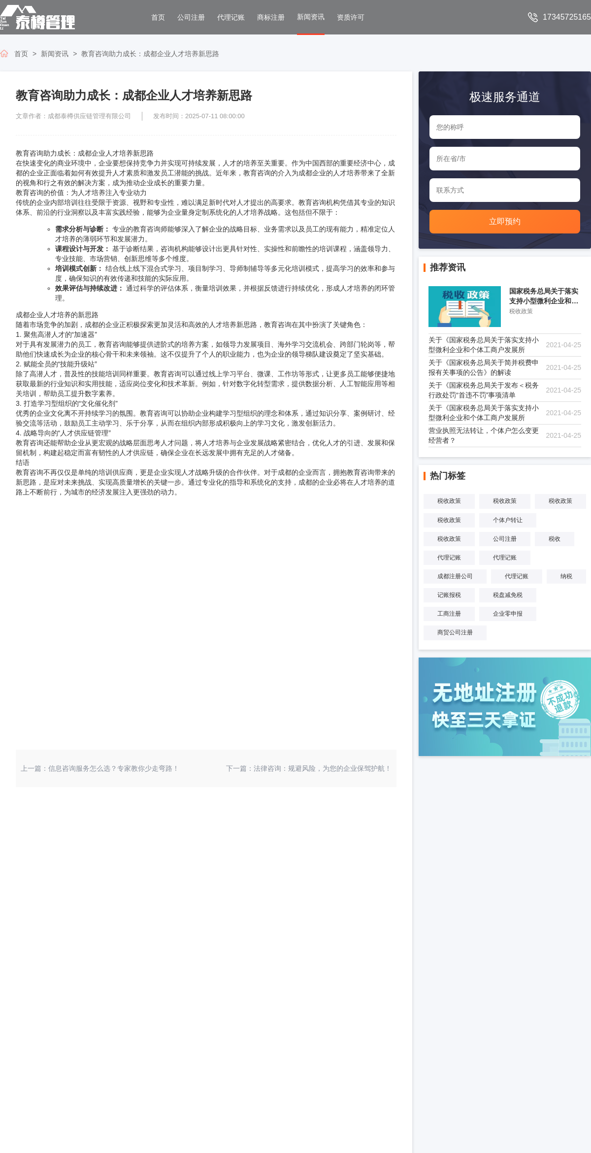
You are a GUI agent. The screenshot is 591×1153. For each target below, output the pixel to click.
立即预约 (505, 221)
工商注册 (449, 613)
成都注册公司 (455, 576)
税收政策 (449, 500)
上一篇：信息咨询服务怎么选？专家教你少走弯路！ (100, 768)
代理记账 (231, 17)
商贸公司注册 (455, 632)
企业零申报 (508, 613)
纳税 (566, 576)
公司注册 (191, 17)
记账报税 (449, 595)
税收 (554, 538)
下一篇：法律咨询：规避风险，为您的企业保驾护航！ (309, 768)
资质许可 (350, 17)
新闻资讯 (54, 54)
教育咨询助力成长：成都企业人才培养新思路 (150, 54)
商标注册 (271, 17)
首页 (158, 17)
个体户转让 (508, 520)
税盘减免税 (508, 595)
